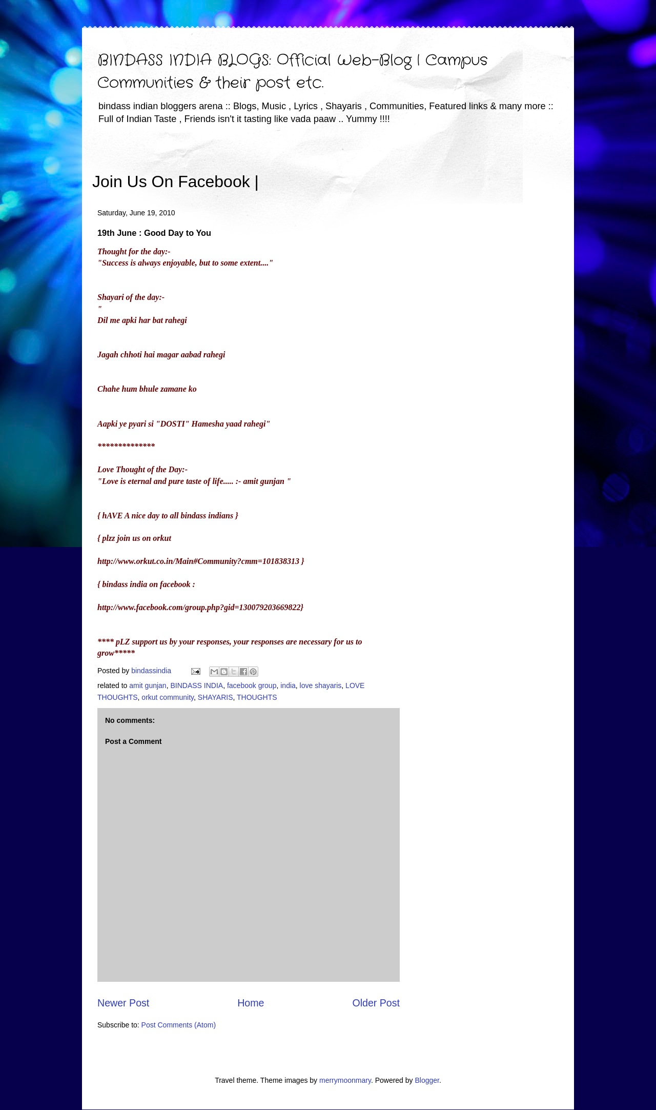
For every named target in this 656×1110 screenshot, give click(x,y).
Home (250, 1002)
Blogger (427, 1080)
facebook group (252, 685)
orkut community (167, 697)
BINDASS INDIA (196, 685)
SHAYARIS (215, 697)
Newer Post (123, 1002)
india (288, 685)
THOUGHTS (257, 697)
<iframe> (378, 166)
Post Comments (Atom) (178, 1025)
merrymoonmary (345, 1080)
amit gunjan (147, 685)
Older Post (376, 1002)
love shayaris (321, 685)
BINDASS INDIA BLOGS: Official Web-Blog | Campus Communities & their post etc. (292, 72)
